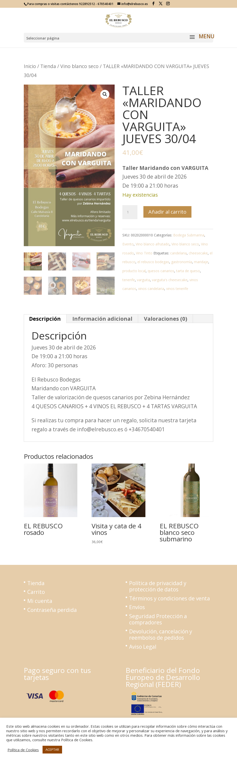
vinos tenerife (177, 288)
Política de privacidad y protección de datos (157, 586)
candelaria (178, 253)
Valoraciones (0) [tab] (165, 318)
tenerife (128, 279)
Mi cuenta (39, 600)
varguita (143, 279)
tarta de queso (188, 270)
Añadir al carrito (167, 211)
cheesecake (198, 253)
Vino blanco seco (79, 66)
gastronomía (181, 261)
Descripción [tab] (45, 318)
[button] (104, 94)
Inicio (30, 66)
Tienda (48, 66)
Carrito (36, 591)
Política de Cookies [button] (23, 749)
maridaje (201, 261)
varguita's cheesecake (169, 279)
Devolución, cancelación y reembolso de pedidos (160, 634)
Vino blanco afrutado (152, 244)
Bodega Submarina (188, 235)
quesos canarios (161, 270)
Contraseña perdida (52, 609)
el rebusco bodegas (153, 261)
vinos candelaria (151, 288)
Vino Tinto (144, 253)
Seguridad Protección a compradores (158, 619)
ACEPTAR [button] (52, 749)
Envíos (137, 607)
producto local (134, 270)
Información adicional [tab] (102, 318)
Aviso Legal (142, 646)
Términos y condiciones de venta (169, 598)
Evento (128, 244)
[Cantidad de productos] (129, 212)
